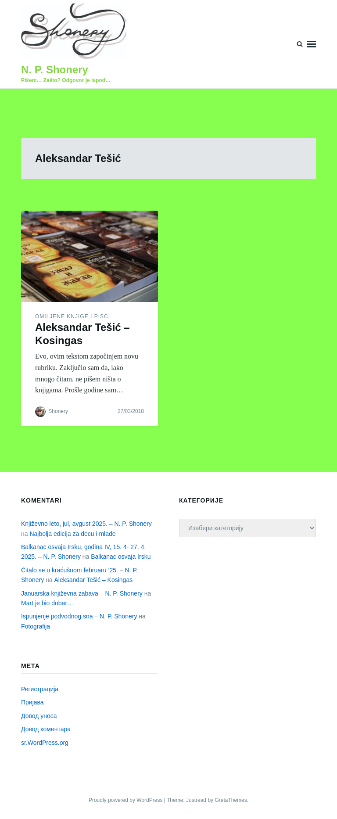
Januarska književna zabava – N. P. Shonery (82, 593)
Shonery (58, 411)
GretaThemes (231, 800)
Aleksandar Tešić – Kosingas (93, 579)
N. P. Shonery (54, 69)
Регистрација (39, 689)
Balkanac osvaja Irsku (121, 556)
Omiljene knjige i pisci (72, 316)
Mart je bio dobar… (47, 603)
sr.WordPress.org (44, 742)
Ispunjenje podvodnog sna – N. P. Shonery (79, 616)
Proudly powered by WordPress (126, 800)
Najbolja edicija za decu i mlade (72, 533)
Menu (311, 44)
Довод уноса (39, 715)
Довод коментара (46, 729)
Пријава (32, 702)
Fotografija (35, 626)
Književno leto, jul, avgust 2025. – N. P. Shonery (86, 523)
